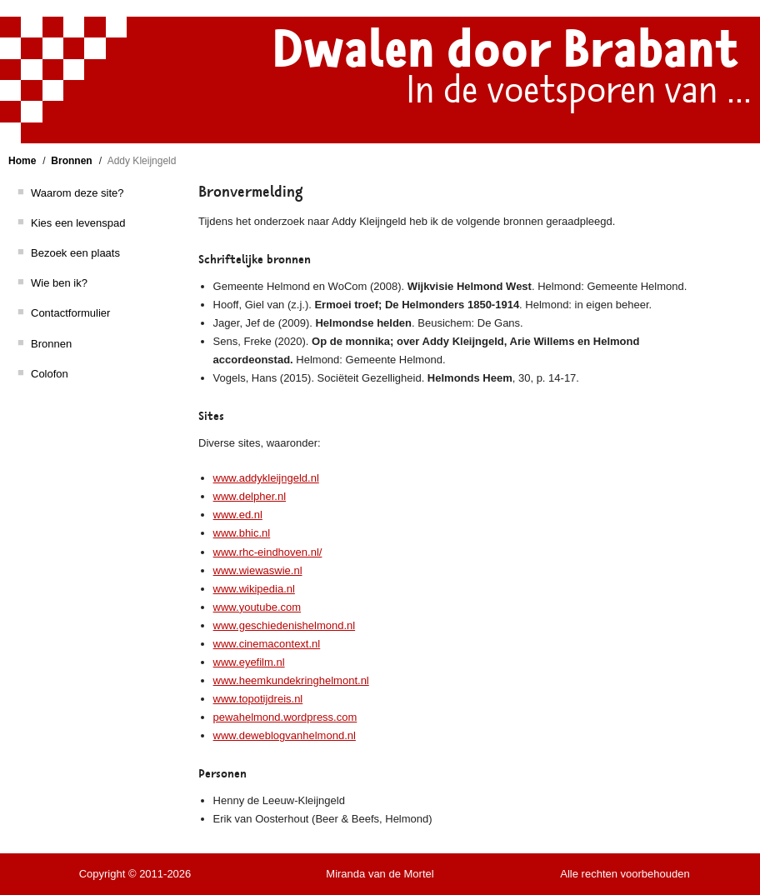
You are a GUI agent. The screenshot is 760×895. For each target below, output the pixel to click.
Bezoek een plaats (75, 253)
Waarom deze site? (77, 193)
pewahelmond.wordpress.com (285, 717)
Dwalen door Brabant (505, 50)
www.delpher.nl (249, 496)
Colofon (49, 374)
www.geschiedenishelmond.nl (284, 625)
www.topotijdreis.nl (258, 698)
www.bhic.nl (242, 533)
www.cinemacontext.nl (267, 644)
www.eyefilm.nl (249, 662)
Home (22, 161)
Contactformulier (70, 313)
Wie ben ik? (59, 283)
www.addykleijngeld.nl (266, 478)
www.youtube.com (257, 607)
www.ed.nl (237, 514)
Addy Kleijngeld (142, 161)
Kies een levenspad (78, 223)
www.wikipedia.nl (254, 588)
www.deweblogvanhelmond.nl (284, 735)
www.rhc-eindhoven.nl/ (267, 552)
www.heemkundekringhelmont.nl (291, 680)
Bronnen (71, 161)
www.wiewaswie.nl (257, 570)
